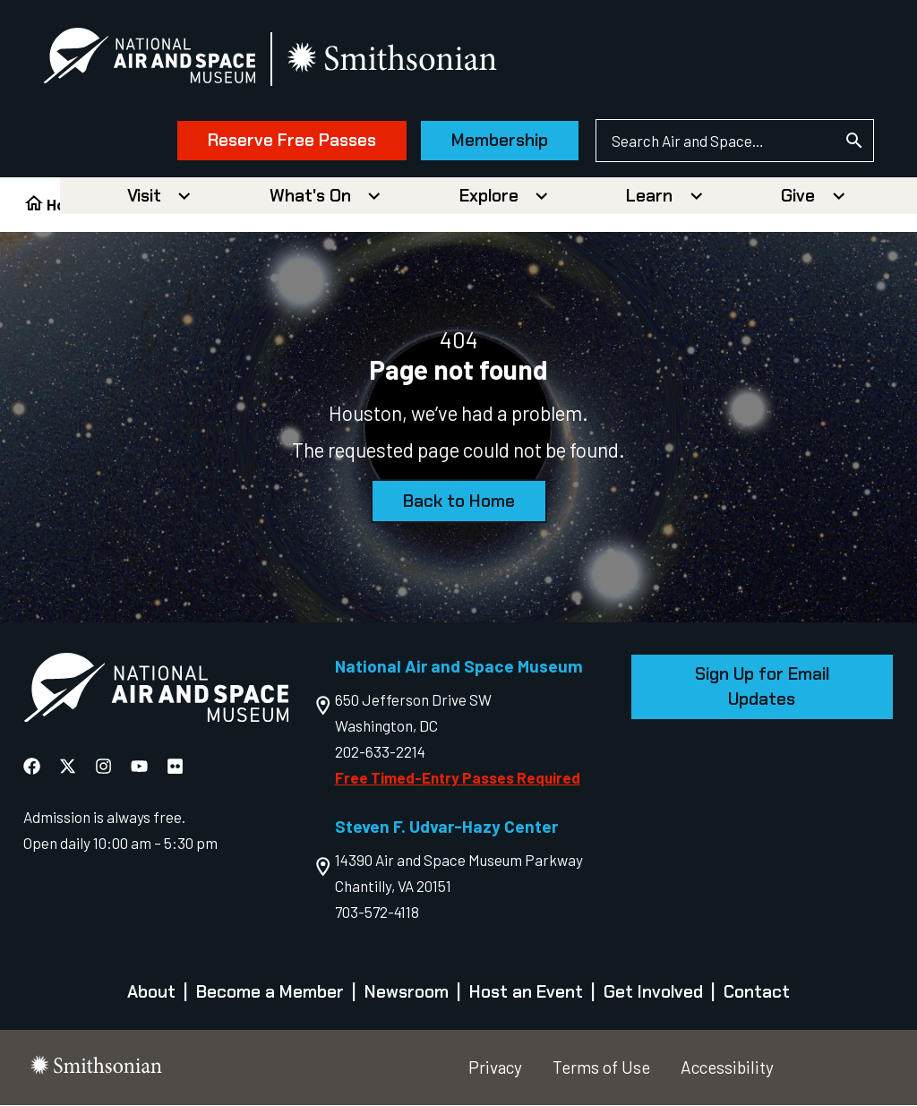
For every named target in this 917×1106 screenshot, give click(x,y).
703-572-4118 (377, 913)
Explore (488, 196)
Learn (649, 196)
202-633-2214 (380, 752)
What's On (310, 196)
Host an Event (526, 993)
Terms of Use (601, 1068)
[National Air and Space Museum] (152, 59)
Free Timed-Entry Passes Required (457, 778)
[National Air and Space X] (69, 767)
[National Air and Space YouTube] (141, 767)
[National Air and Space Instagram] (105, 767)
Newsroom (406, 993)
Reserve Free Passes (289, 141)
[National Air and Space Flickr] (175, 767)
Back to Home (459, 502)
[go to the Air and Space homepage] (155, 692)
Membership (497, 141)
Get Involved (653, 993)
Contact (757, 993)
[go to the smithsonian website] (396, 59)
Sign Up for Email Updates (762, 687)
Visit (144, 196)
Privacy (495, 1068)
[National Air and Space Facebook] (33, 767)
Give (798, 196)
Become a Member (270, 993)
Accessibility (727, 1068)
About (151, 993)
